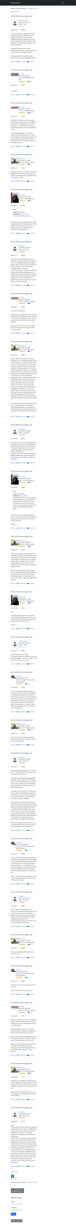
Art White (21, 74)
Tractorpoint (15, 3)
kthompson (22, 159)
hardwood (22, 246)
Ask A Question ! (16, 1221)
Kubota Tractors (32, 8)
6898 (23, 78)
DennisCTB (22, 195)
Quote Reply (21, 61)
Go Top (14, 1172)
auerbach (21, 107)
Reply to (13, 61)
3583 (24, 249)
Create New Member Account (17, 1190)
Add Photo (32, 61)
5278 (24, 162)
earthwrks (19, 676)
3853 (21, 680)
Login (13, 1214)
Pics (30, 81)
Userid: (13, 1201)
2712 (24, 199)
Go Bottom (15, 11)
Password (14, 1207)
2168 (24, 111)
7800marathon (23, 20)
